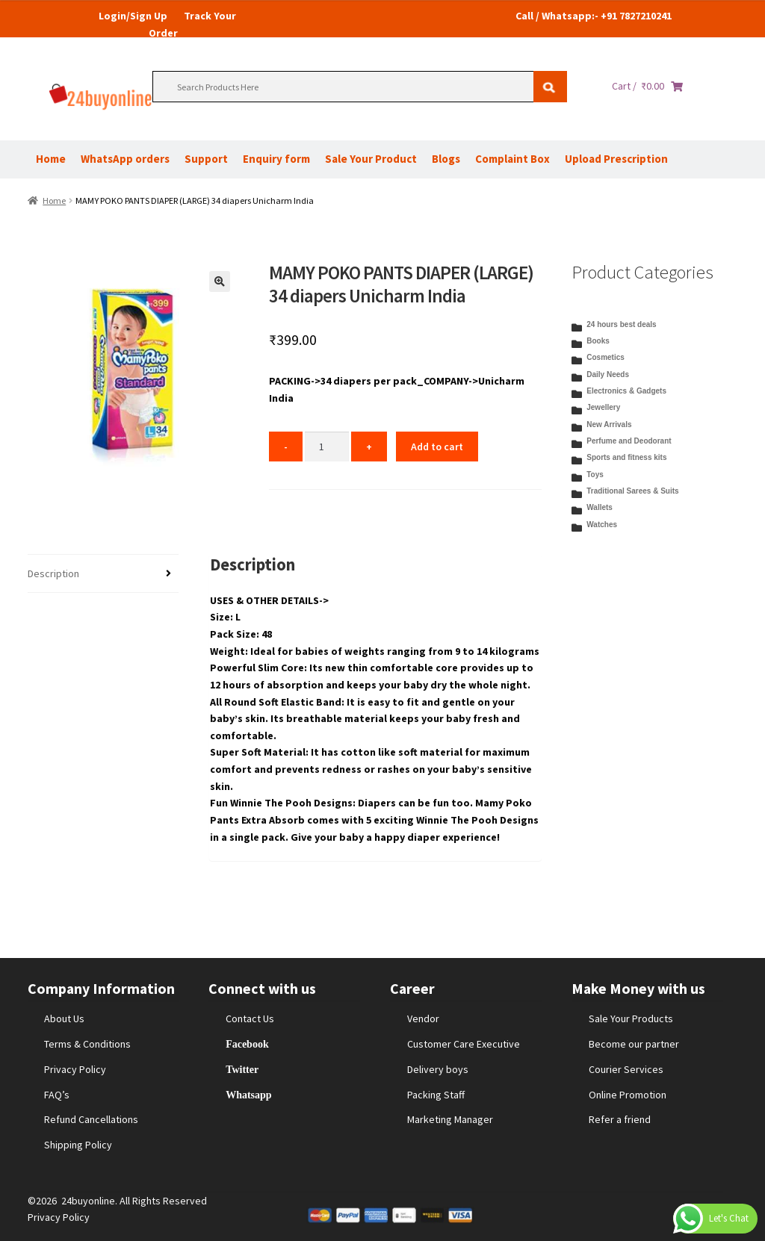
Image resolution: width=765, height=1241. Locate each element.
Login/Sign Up (133, 15)
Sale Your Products (631, 1018)
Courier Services (626, 1069)
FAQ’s (56, 1094)
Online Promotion (627, 1094)
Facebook (247, 1044)
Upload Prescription (616, 159)
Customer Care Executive (463, 1044)
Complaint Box (512, 159)
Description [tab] (53, 573)
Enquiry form (276, 159)
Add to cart (437, 446)
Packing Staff (436, 1094)
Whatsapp (248, 1094)
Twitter (242, 1069)
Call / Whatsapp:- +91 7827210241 (593, 15)
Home (51, 159)
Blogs (446, 159)
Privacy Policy (75, 1069)
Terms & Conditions (87, 1044)
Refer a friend (620, 1119)
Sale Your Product (371, 159)
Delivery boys (437, 1069)
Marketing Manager (450, 1119)
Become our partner (634, 1044)
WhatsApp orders (125, 159)
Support (206, 159)
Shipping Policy (78, 1144)
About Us (64, 1018)
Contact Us (250, 1018)
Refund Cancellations (91, 1119)
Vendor (423, 1018)
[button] (219, 281)
